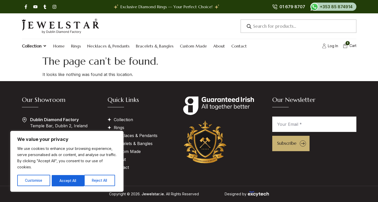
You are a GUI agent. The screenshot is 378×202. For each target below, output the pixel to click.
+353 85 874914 (336, 6)
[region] (67, 162)
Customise (33, 180)
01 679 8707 (292, 6)
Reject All (67, 180)
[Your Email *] (314, 124)
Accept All (101, 180)
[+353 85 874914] (314, 7)
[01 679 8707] (274, 6)
